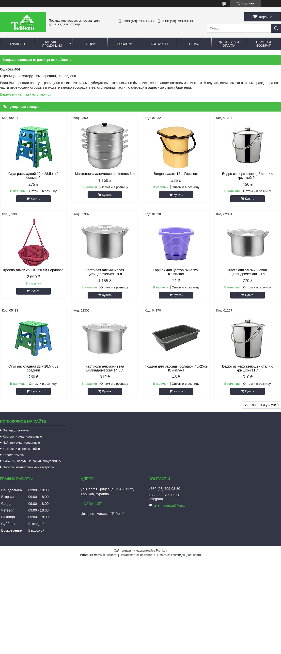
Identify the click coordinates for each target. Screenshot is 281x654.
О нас (194, 44)
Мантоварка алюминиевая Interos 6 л (105, 174)
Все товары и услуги (259, 405)
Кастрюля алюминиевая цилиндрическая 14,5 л (105, 368)
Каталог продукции (52, 43)
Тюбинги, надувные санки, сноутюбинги (32, 461)
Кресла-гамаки (13, 455)
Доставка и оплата (229, 43)
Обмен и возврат (263, 43)
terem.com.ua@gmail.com (171, 505)
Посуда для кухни (16, 430)
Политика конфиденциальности (179, 555)
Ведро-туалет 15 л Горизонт (176, 174)
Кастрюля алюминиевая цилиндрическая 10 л (247, 272)
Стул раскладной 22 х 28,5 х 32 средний (33, 368)
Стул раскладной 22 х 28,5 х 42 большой (33, 176)
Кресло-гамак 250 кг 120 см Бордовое (33, 270)
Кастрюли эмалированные (22, 436)
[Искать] (276, 28)
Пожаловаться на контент (137, 555)
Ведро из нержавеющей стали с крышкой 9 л (247, 176)
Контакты (159, 44)
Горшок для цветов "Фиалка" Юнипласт (176, 272)
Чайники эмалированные (21, 442)
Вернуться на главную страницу (25, 94)
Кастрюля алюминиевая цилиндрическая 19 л (105, 272)
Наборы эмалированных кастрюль (28, 467)
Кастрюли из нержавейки (21, 449)
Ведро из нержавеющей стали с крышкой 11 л (247, 368)
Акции (90, 44)
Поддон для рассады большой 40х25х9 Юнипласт (176, 368)
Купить (35, 198)
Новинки (125, 44)
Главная (17, 44)
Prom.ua (161, 550)
